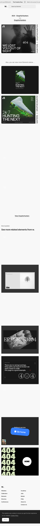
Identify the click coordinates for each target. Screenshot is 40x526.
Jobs (22, 493)
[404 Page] (20, 462)
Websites (3, 490)
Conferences (4, 502)
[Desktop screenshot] (20, 110)
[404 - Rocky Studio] (20, 309)
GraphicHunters (20, 20)
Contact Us (24, 504)
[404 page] (20, 370)
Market (23, 496)
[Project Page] (20, 199)
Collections (4, 493)
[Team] (20, 169)
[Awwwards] (6, 6)
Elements (3, 496)
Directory (3, 499)
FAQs (22, 499)
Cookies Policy (14, 515)
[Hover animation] (20, 139)
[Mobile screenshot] (20, 80)
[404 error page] (20, 431)
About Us (23, 502)
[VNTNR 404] (20, 340)
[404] (20, 248)
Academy (23, 490)
